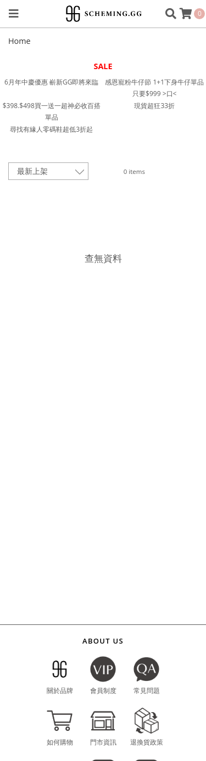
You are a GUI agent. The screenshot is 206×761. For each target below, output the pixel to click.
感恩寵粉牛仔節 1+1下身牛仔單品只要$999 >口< (154, 88)
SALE (102, 66)
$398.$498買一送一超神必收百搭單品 (52, 111)
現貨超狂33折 (154, 105)
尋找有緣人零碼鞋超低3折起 (51, 129)
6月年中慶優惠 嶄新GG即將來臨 (51, 82)
